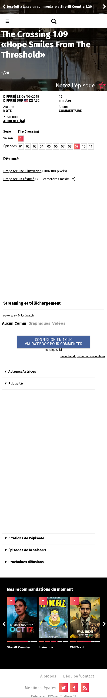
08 (70, 146)
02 (28, 146)
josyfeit (13, 7)
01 (21, 146)
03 (35, 146)
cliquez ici (55, 349)
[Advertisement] (53, 239)
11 (90, 146)
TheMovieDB (68, 696)
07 (63, 146)
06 (56, 146)
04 (42, 146)
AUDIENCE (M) (14, 121)
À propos (48, 676)
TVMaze (53, 696)
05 (49, 146)
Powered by (18, 315)
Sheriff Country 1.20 (76, 7)
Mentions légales (40, 687)
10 (84, 146)
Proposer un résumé (18, 179)
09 (77, 146)
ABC (37, 101)
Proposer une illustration (22, 171)
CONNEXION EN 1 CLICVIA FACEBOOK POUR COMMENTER (53, 341)
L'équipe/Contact (78, 676)
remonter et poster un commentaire (82, 356)
